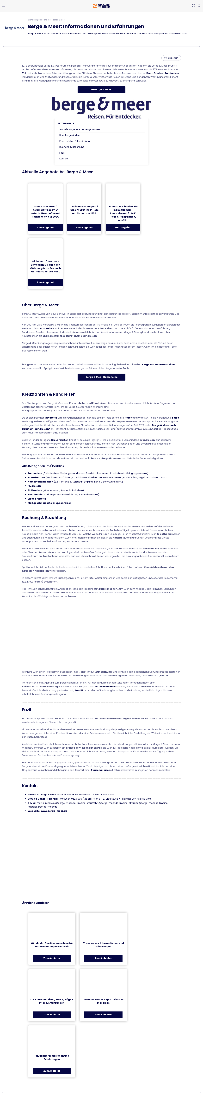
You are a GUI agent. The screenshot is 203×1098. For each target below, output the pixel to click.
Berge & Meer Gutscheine (102, 377)
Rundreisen (172, 73)
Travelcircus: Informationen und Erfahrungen (103, 944)
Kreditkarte (81, 690)
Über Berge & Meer (69, 135)
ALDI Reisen (47, 328)
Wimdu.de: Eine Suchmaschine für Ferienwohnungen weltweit (52, 944)
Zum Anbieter (51, 958)
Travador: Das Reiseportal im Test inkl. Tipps (103, 1001)
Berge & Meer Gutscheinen (159, 364)
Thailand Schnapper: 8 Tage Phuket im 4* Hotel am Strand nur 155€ (84, 210)
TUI (24, 73)
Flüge (175, 417)
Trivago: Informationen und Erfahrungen (51, 1057)
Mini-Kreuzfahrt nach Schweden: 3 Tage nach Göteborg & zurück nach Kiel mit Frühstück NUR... (45, 266)
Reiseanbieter (44, 20)
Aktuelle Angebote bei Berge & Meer (79, 129)
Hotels (129, 417)
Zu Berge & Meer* (101, 89)
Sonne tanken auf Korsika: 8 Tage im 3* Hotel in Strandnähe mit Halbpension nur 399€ (45, 211)
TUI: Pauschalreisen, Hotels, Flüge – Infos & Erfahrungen (52, 1001)
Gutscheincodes (105, 686)
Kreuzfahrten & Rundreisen (74, 141)
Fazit (62, 152)
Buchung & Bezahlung (71, 147)
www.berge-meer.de (54, 811)
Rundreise (51, 417)
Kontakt (63, 158)
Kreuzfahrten (155, 73)
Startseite (32, 20)
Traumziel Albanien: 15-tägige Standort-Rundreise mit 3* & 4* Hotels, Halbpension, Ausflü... (123, 213)
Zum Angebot (45, 227)
